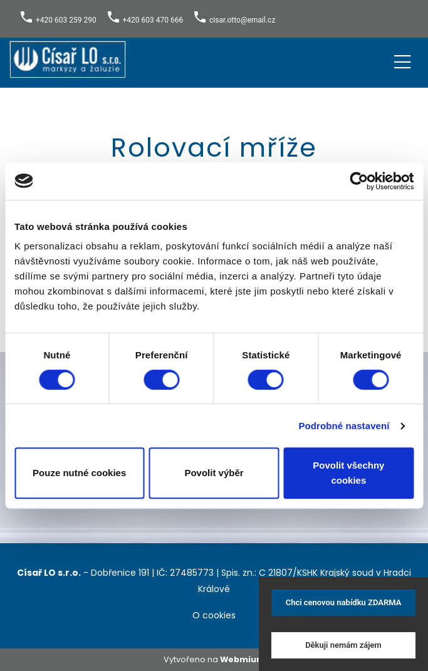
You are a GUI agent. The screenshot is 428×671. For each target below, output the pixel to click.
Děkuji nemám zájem (343, 645)
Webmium (242, 659)
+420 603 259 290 (66, 20)
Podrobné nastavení (343, 425)
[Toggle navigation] (402, 60)
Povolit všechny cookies (348, 473)
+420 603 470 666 (153, 20)
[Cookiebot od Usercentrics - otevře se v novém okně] (359, 181)
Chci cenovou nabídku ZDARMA (344, 602)
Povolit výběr (213, 472)
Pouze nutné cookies (79, 472)
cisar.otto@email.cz (242, 20)
